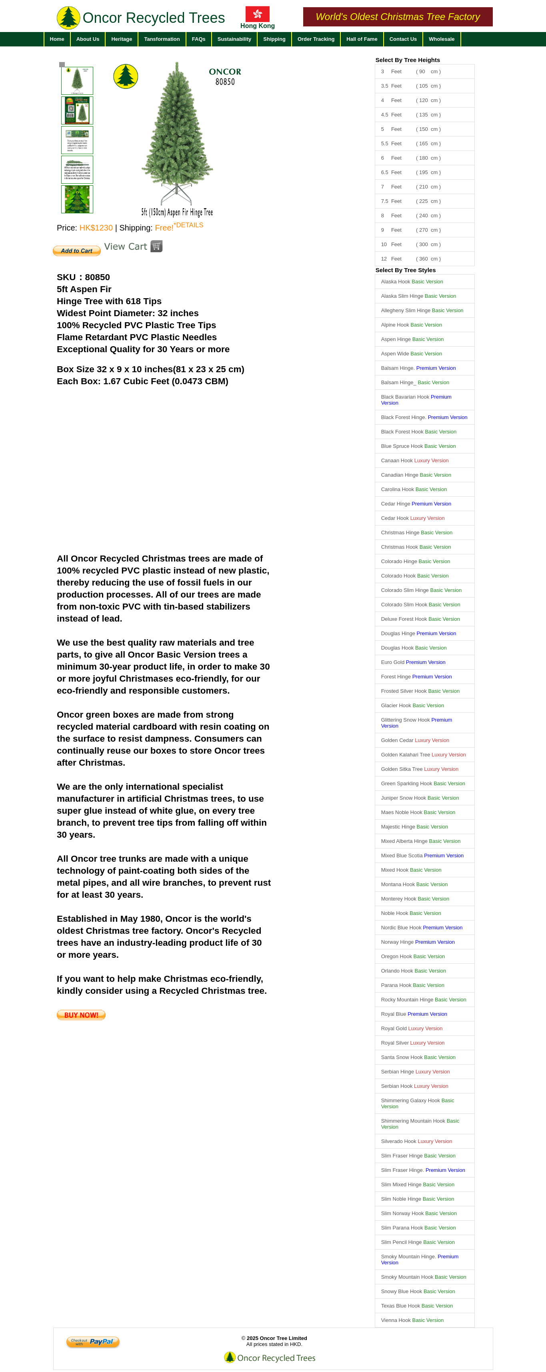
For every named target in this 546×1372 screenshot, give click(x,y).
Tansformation (162, 39)
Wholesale (441, 39)
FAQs (199, 39)
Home (57, 39)
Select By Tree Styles (406, 270)
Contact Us (403, 39)
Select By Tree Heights (408, 59)
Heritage (121, 39)
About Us (88, 39)
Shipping (274, 39)
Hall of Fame (361, 39)
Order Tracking (316, 39)
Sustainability (235, 39)
